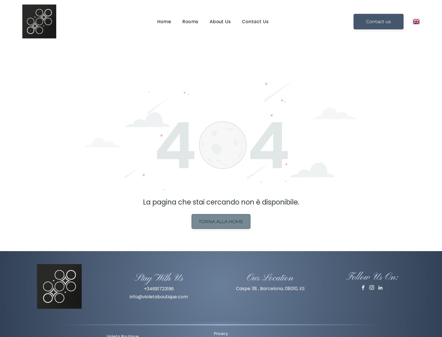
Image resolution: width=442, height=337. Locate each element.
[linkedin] (380, 274)
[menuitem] (164, 21)
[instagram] (371, 274)
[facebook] (363, 274)
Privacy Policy (221, 322)
